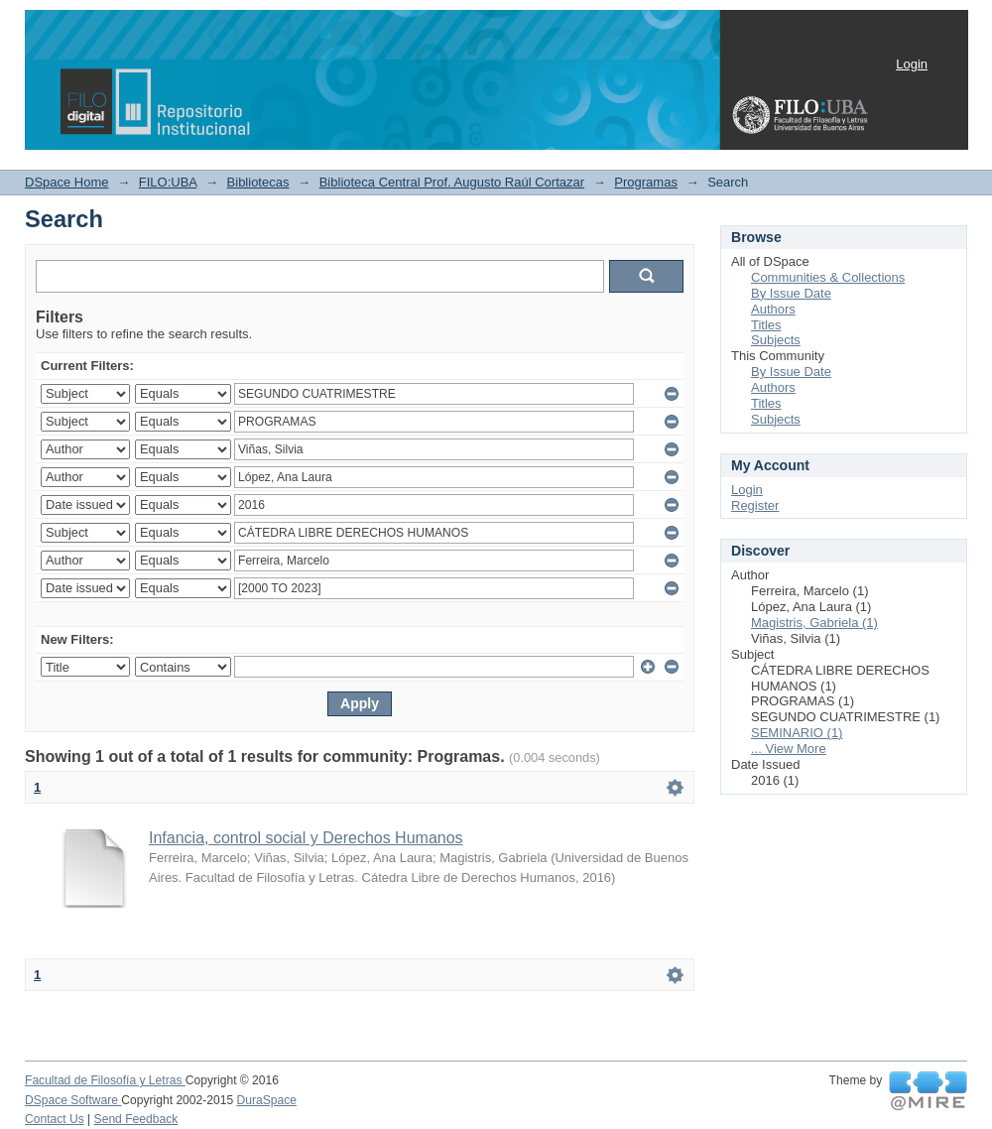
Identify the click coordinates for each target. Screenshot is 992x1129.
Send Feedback (136, 1119)
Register (755, 505)
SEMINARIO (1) (796, 732)
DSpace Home (67, 182)
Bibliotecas (258, 182)
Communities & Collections (828, 277)
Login (912, 64)
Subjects (776, 339)
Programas (646, 182)
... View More (788, 748)
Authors (773, 309)
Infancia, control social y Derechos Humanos (306, 837)
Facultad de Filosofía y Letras (105, 1080)
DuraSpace (267, 1100)
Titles (766, 324)
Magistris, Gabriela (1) (814, 622)
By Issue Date (791, 293)
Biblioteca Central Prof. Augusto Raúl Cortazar (451, 182)
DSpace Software (73, 1100)
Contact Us (54, 1119)
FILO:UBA (168, 182)
